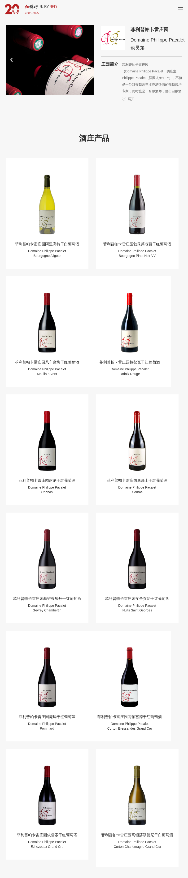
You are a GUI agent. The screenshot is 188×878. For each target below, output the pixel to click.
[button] (11, 60)
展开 (131, 99)
